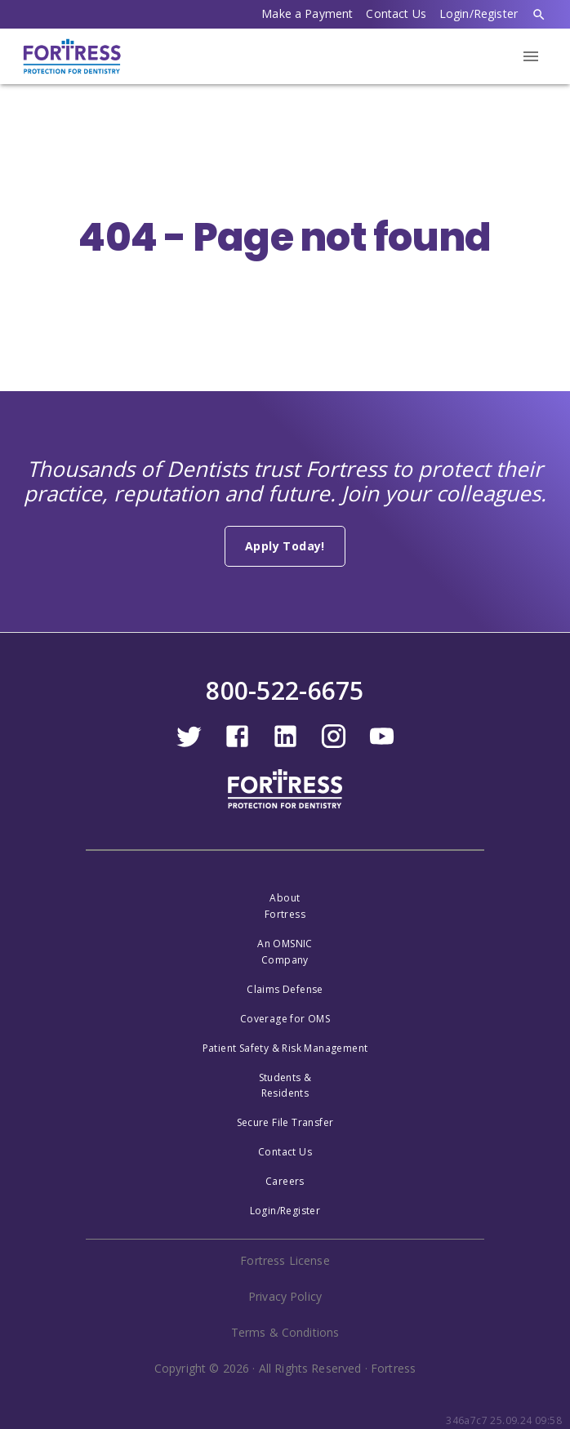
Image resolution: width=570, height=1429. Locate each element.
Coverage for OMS (285, 1019)
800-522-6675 (284, 690)
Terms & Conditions (285, 1332)
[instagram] (333, 746)
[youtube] (381, 746)
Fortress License (284, 1260)
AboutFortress (285, 906)
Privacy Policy (285, 1296)
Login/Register (478, 13)
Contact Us (396, 13)
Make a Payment (307, 13)
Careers (285, 1181)
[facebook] (237, 746)
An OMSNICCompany (285, 952)
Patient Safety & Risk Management (285, 1048)
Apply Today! (285, 546)
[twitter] (189, 746)
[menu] (530, 56)
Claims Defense (285, 989)
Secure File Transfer (285, 1122)
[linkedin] (285, 746)
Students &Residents (285, 1086)
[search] (539, 14)
